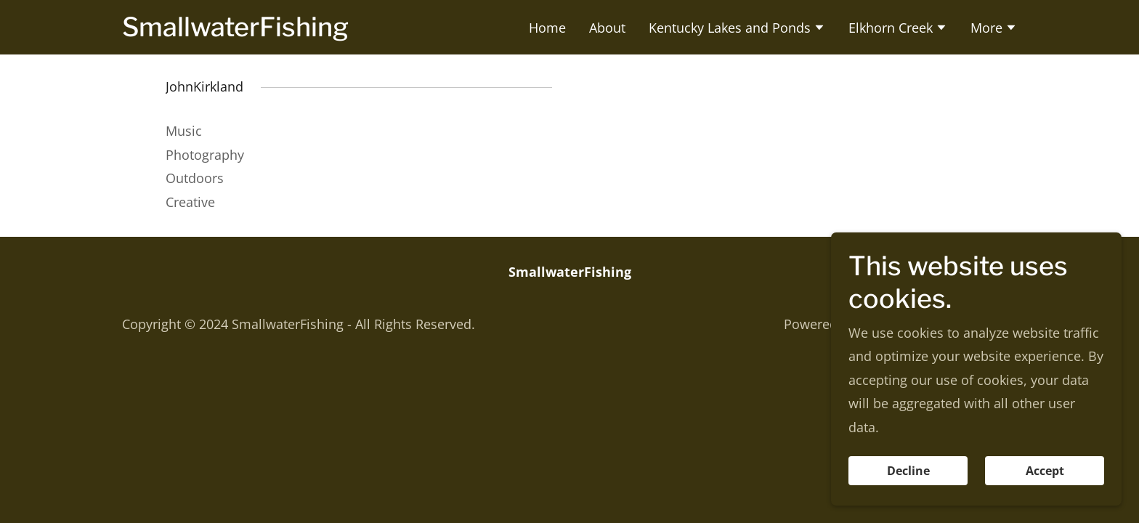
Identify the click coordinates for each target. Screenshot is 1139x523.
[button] (737, 29)
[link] (235, 31)
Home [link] (547, 27)
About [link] (607, 27)
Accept (1045, 471)
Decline (908, 471)
